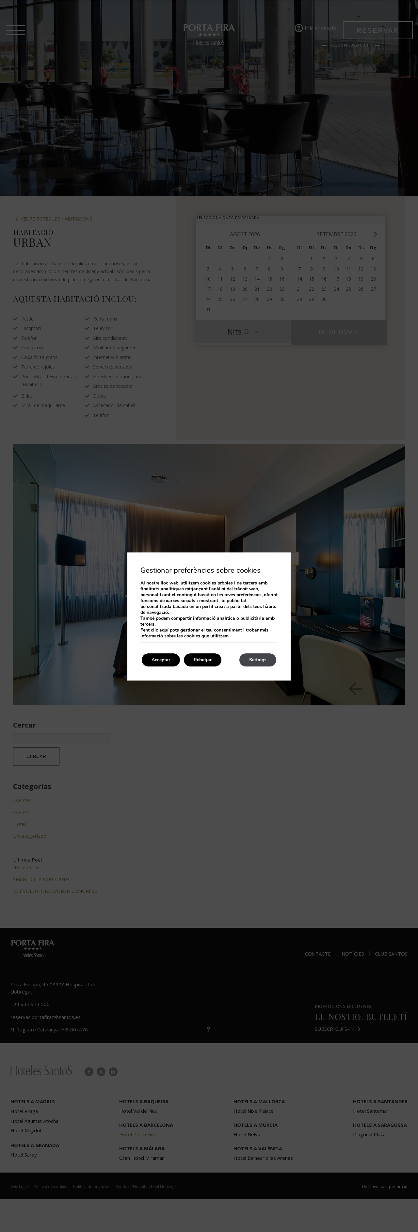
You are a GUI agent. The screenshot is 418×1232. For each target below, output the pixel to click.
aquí (164, 630)
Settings (257, 660)
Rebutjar (203, 660)
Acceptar (161, 660)
